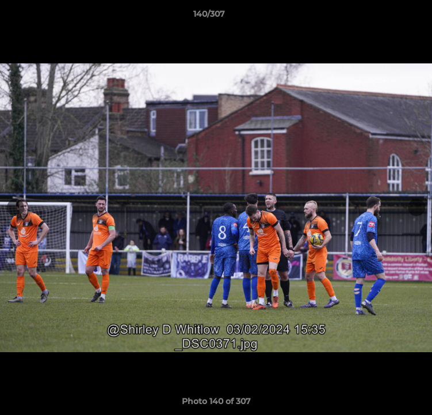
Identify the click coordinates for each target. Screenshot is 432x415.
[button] (390, 17)
